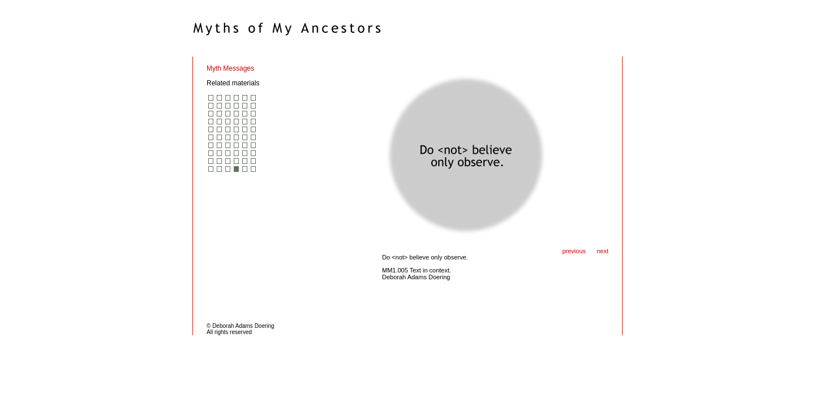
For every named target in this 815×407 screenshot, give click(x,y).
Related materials (233, 83)
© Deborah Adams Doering (240, 326)
